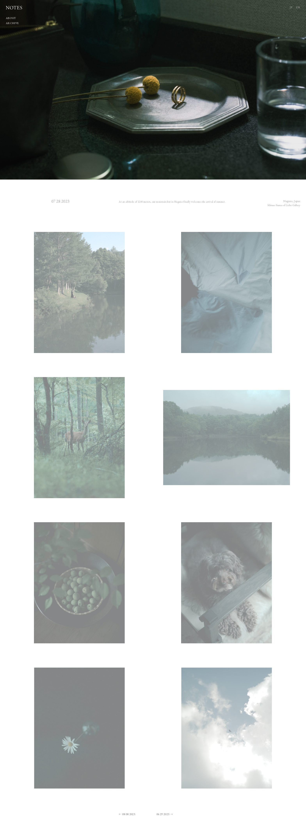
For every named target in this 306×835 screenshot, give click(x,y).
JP (291, 7)
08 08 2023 (128, 814)
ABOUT (11, 18)
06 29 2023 (163, 814)
